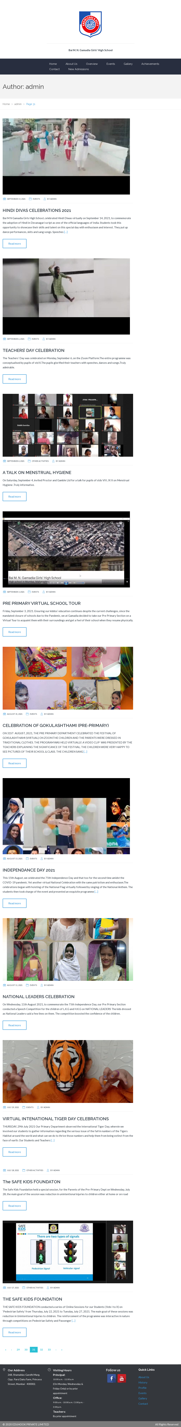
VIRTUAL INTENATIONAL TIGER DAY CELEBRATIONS (56, 1118)
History (142, 1382)
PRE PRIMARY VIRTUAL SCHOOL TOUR (42, 603)
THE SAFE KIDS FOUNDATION (32, 1299)
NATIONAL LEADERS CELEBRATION (39, 996)
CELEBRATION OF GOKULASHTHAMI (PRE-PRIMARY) (56, 725)
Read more (14, 243)
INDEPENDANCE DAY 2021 (29, 870)
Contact (54, 69)
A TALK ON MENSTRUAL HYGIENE (37, 472)
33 (49, 1349)
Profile (142, 1387)
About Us (71, 63)
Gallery (128, 63)
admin (53, 199)
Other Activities (40, 461)
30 (26, 1349)
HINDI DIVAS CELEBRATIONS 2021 (37, 210)
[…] (66, 231)
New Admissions (78, 69)
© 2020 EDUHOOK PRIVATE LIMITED (26, 1424)
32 (41, 1349)
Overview (92, 63)
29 (18, 1349)
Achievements (150, 63)
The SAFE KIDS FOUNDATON (31, 1181)
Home (53, 63)
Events (111, 63)
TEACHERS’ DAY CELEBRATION (34, 350)
